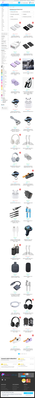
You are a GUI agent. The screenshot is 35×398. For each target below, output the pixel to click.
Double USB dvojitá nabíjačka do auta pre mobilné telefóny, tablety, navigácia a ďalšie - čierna (28, 93)
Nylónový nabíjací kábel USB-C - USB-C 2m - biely (28, 259)
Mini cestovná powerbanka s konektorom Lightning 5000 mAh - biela (15, 349)
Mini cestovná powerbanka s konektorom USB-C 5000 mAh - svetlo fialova (28, 349)
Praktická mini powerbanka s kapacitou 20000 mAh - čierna (15, 184)
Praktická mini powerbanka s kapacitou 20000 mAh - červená (15, 112)
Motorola (3, 22)
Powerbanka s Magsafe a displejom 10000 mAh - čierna (28, 37)
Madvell (3, 20)
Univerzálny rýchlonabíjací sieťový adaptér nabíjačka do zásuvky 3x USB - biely (15, 55)
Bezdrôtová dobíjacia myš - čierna (28, 277)
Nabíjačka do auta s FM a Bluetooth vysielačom (28, 240)
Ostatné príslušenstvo (4, 48)
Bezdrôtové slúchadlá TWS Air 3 (28, 111)
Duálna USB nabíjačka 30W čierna (28, 203)
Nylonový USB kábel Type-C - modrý (28, 221)
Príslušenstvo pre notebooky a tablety (4, 45)
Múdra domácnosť (3, 47)
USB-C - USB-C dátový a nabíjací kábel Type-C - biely (15, 313)
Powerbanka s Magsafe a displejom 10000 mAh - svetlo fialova (15, 73)
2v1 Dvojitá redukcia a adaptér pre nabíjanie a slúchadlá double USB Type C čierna (15, 295)
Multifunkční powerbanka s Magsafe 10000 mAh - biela (28, 167)
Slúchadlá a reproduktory (3, 36)
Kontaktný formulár (26, 387)
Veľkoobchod (26, 388)
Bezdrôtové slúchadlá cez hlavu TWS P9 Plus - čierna (28, 313)
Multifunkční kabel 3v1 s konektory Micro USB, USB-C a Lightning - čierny (15, 221)
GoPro (2, 12)
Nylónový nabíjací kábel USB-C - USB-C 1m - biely (28, 149)
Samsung (3, 26)
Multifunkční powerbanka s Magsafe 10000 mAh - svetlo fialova (15, 92)
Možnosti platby (3, 387)
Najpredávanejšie (5, 100)
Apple (2, 8)
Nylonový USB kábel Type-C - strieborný (28, 295)
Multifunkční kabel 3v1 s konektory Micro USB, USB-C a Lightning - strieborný (15, 130)
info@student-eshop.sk (23, 0)
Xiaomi (3, 30)
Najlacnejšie (4, 101)
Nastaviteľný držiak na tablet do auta (28, 73)
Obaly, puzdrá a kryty (4, 33)
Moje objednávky (14, 388)
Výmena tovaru (14, 389)
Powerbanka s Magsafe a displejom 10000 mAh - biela (15, 37)
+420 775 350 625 (16, 0)
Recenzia (2, 391)
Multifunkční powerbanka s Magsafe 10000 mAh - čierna (28, 54)
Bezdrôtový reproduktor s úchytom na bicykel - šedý (15, 277)
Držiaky (2, 39)
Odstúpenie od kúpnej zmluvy (16, 391)
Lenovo (3, 19)
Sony (2, 27)
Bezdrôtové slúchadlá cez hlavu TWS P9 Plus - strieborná (15, 167)
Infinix (2, 16)
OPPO (2, 23)
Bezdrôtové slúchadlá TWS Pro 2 (15, 202)
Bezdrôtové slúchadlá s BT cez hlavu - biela (15, 149)
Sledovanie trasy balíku (15, 387)
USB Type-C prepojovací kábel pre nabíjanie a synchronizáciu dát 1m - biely (15, 240)
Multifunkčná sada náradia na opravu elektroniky (28, 331)
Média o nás (25, 389)
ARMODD (3, 9)
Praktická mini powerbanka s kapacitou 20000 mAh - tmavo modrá (28, 130)
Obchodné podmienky (4, 388)
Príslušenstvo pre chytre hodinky (3, 41)
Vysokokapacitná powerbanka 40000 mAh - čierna (15, 259)
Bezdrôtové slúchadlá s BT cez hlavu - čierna (15, 331)
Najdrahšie (4, 102)
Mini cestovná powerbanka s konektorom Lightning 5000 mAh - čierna (28, 185)
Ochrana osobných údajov (4, 389)
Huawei (3, 15)
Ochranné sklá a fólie (4, 34)
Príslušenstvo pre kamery (3, 43)
